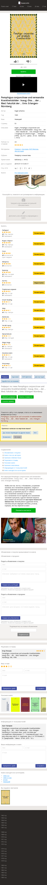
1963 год (3, 818)
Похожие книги (9, 463)
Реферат (18, 149)
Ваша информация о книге (11, 744)
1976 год (3, 853)
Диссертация (19, 151)
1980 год (3, 865)
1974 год (3, 849)
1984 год (3, 875)
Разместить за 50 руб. (10, 585)
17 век (14, 6)
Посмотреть (39, 233)
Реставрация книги (21, 173)
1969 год (6, 776)
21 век (44, 6)
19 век (29, 6)
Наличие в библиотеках (12, 458)
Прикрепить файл (9, 688)
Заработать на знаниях (10, 381)
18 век (21, 6)
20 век (37, 6)
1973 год (3, 844)
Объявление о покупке (12, 453)
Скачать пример (8, 401)
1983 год (3, 873)
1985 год (3, 877)
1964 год (3, 820)
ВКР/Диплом (33, 149)
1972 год (3, 842)
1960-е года (7, 778)
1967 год (3, 827)
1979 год (3, 861)
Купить (23, 72)
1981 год (3, 868)
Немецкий (6, 782)
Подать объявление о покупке (12, 561)
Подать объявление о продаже (13, 594)
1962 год (3, 815)
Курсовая (25, 149)
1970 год (3, 837)
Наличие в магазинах (11, 465)
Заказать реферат (8, 397)
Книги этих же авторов (12, 455)
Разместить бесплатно (10, 618)
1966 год (3, 825)
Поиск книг (5, 6)
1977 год (3, 856)
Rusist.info (25, 3)
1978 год (3, 858)
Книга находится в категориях (15, 470)
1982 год (3, 870)
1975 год (3, 851)
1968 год (3, 832)
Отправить (41, 688)
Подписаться (23, 635)
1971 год (3, 839)
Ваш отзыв (5, 664)
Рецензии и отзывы (11, 460)
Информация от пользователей (15, 468)
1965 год (3, 823)
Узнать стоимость (25, 397)
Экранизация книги (23, 85)
